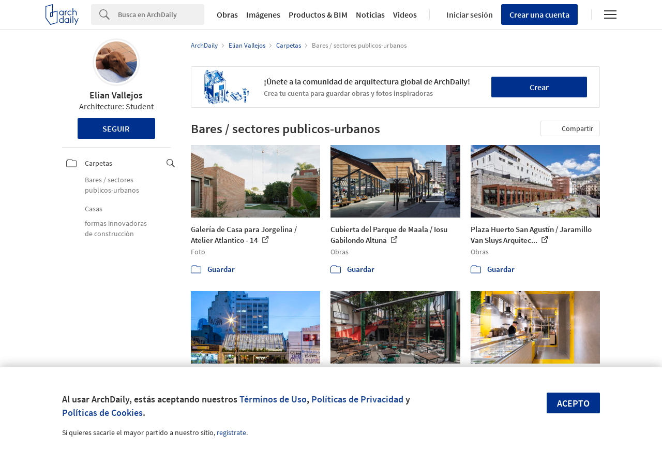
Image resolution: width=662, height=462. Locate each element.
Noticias (370, 14)
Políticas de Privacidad (357, 399)
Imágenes (263, 14)
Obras (227, 14)
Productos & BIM (318, 14)
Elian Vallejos (116, 95)
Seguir (116, 128)
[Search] (161, 14)
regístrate (231, 432)
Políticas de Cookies (102, 412)
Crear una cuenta (539, 14)
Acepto (573, 403)
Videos (405, 14)
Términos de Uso (273, 399)
